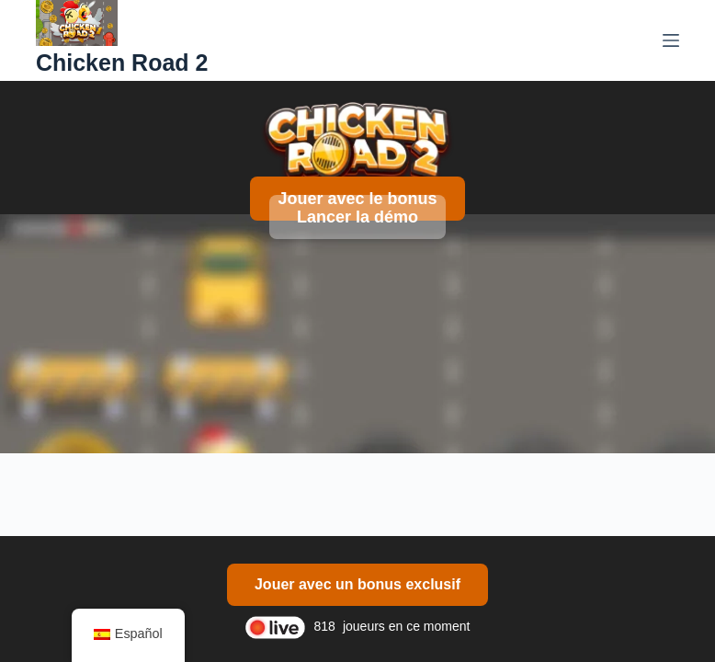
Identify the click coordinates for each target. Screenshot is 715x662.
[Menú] (671, 40)
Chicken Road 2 (122, 62)
